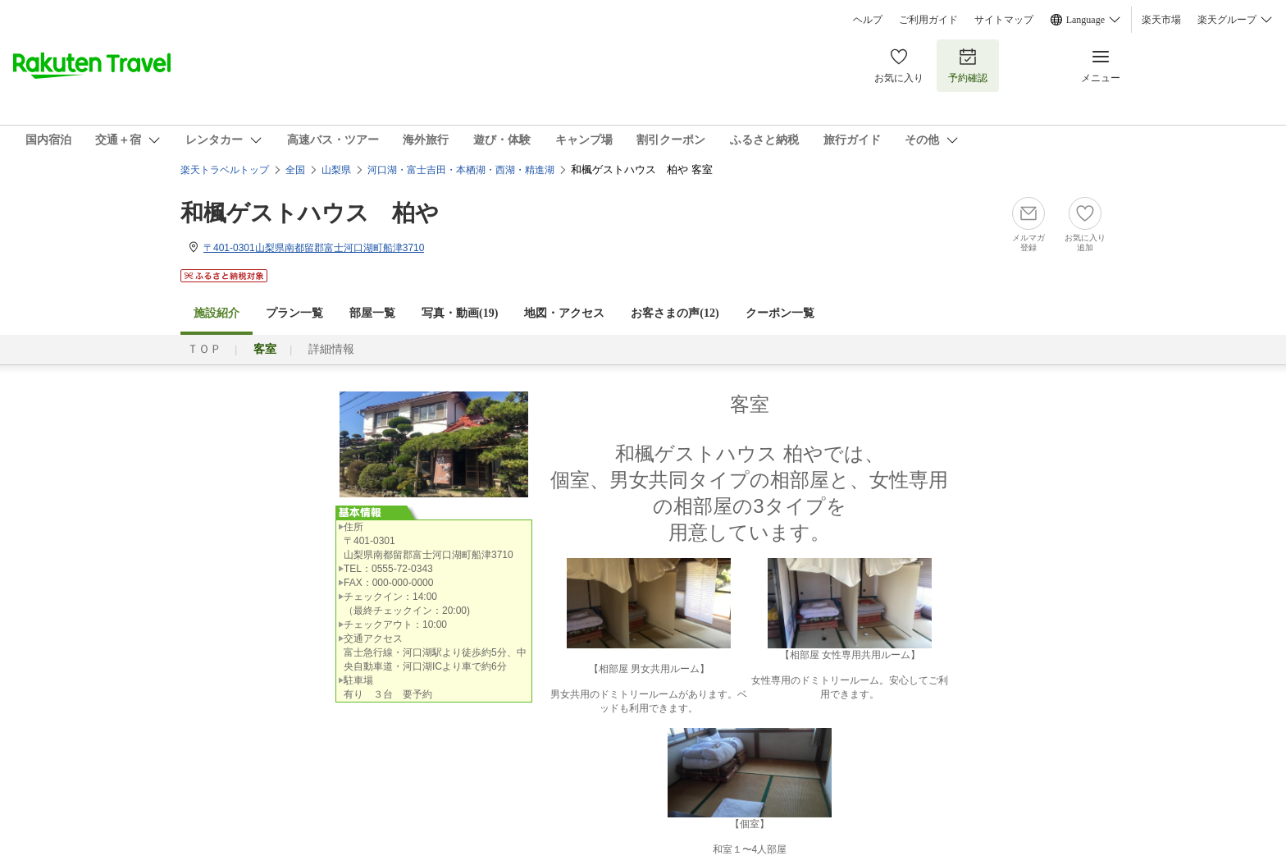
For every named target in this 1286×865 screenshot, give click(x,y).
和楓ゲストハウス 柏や (309, 213)
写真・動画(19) (460, 313)
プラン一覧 (294, 313)
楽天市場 (1161, 19)
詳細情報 (331, 349)
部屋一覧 (372, 313)
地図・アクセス (564, 313)
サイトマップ (1003, 19)
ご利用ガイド (928, 19)
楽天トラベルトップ (224, 170)
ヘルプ (867, 19)
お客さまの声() (674, 313)
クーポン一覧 (780, 313)
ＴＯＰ (204, 349)
